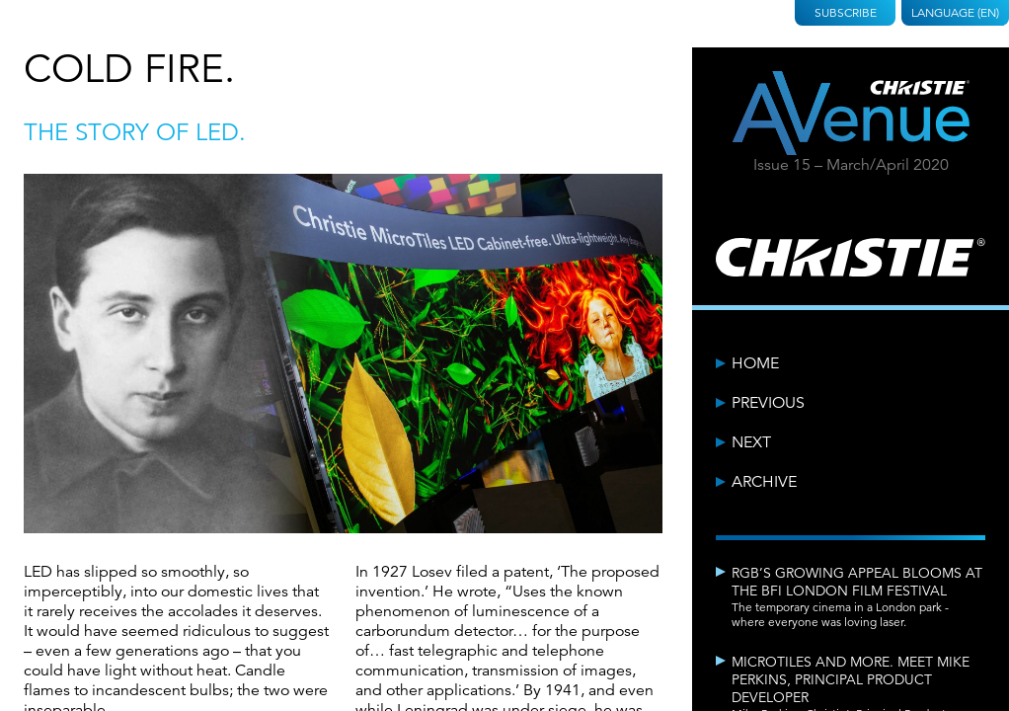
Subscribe (846, 12)
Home (755, 363)
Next (751, 442)
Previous (768, 403)
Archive (764, 482)
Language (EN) (955, 12)
